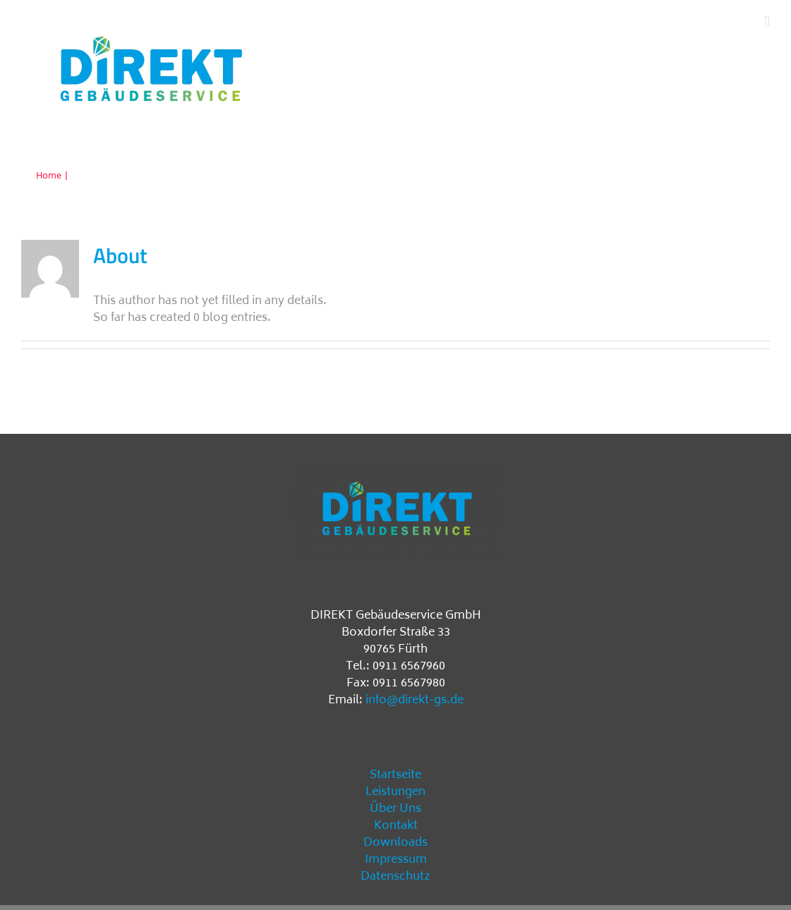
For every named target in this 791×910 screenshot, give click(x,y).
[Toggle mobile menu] (767, 21)
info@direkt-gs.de (415, 700)
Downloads (395, 843)
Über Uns (395, 809)
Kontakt (396, 826)
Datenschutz (395, 877)
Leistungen (395, 792)
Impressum (396, 860)
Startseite (395, 775)
